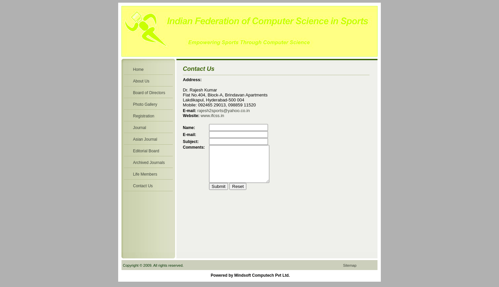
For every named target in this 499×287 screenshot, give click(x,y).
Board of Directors (149, 92)
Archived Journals (149, 162)
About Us (141, 81)
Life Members (145, 174)
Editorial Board (146, 151)
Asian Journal (145, 139)
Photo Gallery (145, 104)
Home (138, 69)
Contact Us (143, 186)
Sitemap (349, 265)
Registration (143, 116)
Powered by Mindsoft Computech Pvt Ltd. (250, 275)
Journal (139, 127)
